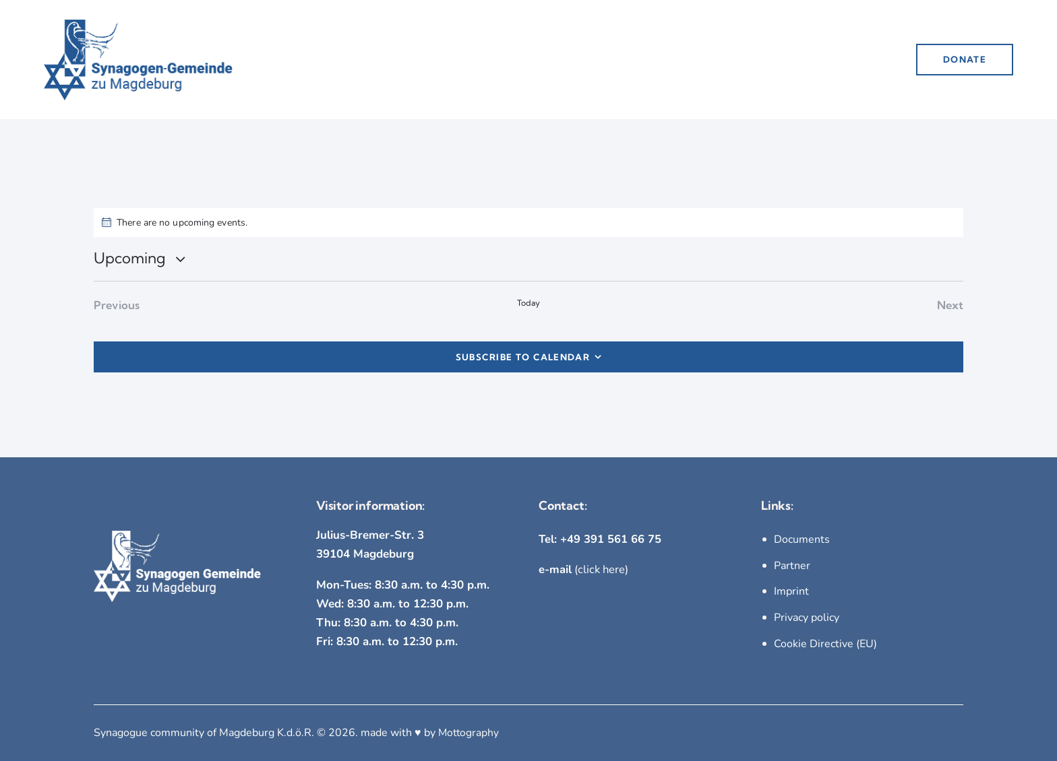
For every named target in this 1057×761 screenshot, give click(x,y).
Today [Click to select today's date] (529, 303)
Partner (792, 565)
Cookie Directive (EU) (825, 642)
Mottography (469, 731)
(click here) (584, 570)
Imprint (791, 591)
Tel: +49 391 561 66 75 (600, 540)
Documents (802, 540)
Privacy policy (806, 616)
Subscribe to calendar (523, 357)
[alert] (528, 222)
